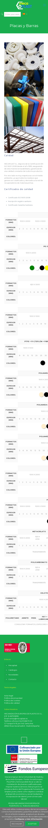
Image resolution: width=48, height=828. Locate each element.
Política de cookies (12, 700)
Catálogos (12, 670)
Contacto (12, 679)
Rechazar (17, 824)
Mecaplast (12, 665)
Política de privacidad (13, 698)
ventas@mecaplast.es (18, 719)
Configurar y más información (28, 819)
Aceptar (32, 824)
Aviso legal (8, 696)
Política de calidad (12, 703)
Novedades (13, 675)
